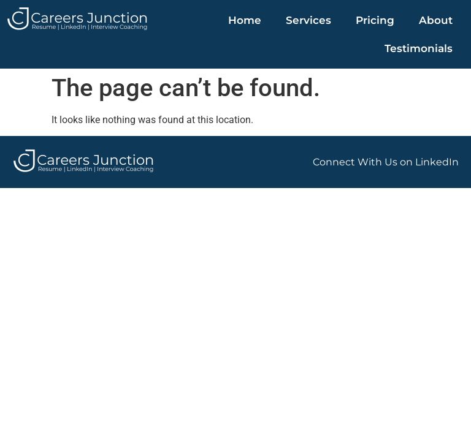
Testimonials (419, 48)
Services (308, 20)
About (436, 20)
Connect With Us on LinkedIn (386, 162)
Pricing (375, 20)
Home (244, 20)
